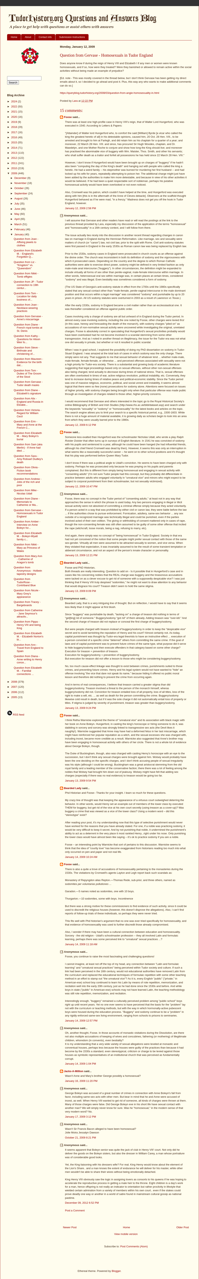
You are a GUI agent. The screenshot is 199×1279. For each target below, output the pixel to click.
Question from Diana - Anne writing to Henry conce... (28, 659)
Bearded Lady (72, 562)
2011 (14, 163)
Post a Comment (75, 1210)
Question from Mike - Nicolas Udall (26, 492)
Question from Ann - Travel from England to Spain (28, 648)
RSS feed (15, 714)
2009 (14, 173)
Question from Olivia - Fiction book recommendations (26, 470)
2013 (14, 152)
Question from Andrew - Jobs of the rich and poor (27, 482)
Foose (68, 117)
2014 (14, 147)
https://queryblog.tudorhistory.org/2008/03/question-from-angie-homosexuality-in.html (109, 92)
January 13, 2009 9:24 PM (80, 707)
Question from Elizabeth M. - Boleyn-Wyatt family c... (28, 536)
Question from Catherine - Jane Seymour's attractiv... (28, 613)
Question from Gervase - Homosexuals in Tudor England (28, 513)
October (19, 188)
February (20, 229)
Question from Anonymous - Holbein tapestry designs (28, 570)
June (17, 208)
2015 (14, 142)
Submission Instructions (72, 37)
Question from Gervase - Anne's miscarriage (28, 318)
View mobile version (125, 1234)
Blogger (116, 1271)
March (18, 224)
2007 (14, 686)
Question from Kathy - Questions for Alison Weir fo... (27, 339)
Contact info (45, 37)
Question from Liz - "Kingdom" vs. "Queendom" (25, 265)
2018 (14, 127)
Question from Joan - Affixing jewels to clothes (26, 242)
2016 (14, 137)
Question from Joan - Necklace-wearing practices (26, 307)
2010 (14, 168)
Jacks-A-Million (73, 1071)
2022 (14, 106)
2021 (14, 111)
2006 (14, 692)
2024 (14, 101)
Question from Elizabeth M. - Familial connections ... (28, 671)
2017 (14, 132)
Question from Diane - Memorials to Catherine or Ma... (26, 501)
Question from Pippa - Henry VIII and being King (27, 624)
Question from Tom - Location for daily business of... (26, 296)
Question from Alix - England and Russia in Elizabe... (28, 401)
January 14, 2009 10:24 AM (81, 856)
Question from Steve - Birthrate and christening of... (26, 350)
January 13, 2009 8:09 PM (80, 590)
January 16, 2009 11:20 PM (81, 1080)
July (17, 203)
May (17, 213)
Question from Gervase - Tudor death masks (28, 383)
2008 (14, 681)
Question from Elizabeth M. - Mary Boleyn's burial (28, 436)
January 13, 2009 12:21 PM (81, 555)
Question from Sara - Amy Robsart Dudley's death (28, 459)
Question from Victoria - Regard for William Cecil (27, 413)
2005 (14, 697)
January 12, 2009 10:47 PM (81, 486)
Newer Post (70, 1227)
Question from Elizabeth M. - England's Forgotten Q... (28, 253)
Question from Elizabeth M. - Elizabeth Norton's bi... (28, 636)
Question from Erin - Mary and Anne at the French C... (28, 424)
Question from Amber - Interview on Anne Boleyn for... (27, 524)
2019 (14, 121)
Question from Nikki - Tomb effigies (26, 275)
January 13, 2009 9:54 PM (80, 780)
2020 (14, 116)
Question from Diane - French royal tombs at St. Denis (28, 327)
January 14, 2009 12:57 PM (81, 1020)
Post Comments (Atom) (134, 1246)
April (17, 219)
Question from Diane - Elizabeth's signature (27, 392)
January (19, 234)
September (21, 193)
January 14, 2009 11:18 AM (81, 944)
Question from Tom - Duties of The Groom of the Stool (27, 373)
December (20, 177)
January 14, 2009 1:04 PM (80, 1063)
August (18, 198)
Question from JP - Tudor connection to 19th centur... (28, 285)
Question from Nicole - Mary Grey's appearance (27, 593)
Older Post (182, 1227)
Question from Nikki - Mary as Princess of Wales (27, 547)
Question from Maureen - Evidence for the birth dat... (28, 362)
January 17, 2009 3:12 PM (80, 1116)
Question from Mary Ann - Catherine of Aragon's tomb (28, 559)
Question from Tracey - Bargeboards (27, 603)
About (28, 37)
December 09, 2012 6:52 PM (82, 1202)
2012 (14, 157)
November (20, 183)
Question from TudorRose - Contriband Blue (25, 582)
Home (14, 37)
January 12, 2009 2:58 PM (80, 208)
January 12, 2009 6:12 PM (80, 424)
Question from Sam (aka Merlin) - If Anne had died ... (28, 447)
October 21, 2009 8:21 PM (80, 1137)
